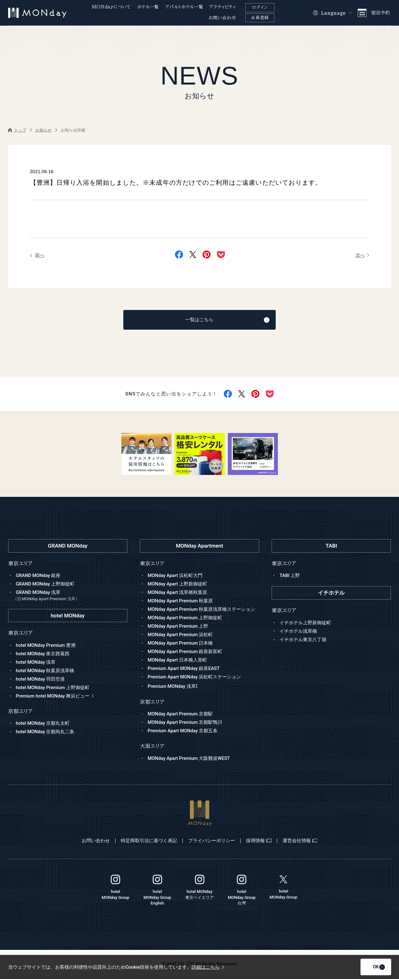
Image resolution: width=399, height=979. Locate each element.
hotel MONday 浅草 (36, 663)
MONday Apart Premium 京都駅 (181, 715)
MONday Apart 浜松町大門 (175, 576)
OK (370, 967)
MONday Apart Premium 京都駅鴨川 (185, 723)
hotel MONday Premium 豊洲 (46, 646)
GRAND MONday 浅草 (70, 596)
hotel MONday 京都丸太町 (43, 724)
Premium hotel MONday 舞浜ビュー (56, 696)
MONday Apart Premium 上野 (178, 627)
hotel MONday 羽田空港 (41, 680)
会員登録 (260, 18)
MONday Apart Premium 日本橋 (181, 644)
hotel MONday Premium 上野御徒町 (53, 688)
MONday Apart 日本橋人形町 (178, 660)
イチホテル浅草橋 (298, 631)
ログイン (260, 7)
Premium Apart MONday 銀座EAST (184, 669)
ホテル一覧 (148, 7)
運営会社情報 (303, 841)
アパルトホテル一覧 (184, 7)
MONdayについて (111, 7)
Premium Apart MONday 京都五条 (183, 731)
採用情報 (261, 841)
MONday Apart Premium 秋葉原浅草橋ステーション (202, 610)
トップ (17, 130)
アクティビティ (222, 7)
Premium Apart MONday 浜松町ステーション (195, 677)
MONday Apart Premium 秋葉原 (181, 601)
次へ (362, 255)
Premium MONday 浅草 (173, 687)
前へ (37, 255)
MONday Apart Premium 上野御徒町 (185, 618)
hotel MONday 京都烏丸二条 (45, 732)
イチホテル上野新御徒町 (305, 623)
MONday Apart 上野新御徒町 (178, 584)
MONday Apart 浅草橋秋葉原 (178, 593)
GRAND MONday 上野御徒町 (45, 584)
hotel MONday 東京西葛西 (43, 654)
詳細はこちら (208, 967)
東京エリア (152, 564)
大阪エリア (152, 747)
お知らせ (43, 130)
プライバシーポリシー (211, 841)
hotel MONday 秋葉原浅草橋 (45, 671)
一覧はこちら (216, 320)
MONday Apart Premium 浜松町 (181, 635)
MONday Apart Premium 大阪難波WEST (189, 759)
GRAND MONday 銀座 (38, 576)
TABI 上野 (289, 576)
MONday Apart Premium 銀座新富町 (185, 652)
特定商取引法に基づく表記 (147, 841)
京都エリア (152, 702)
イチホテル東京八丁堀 (302, 640)
